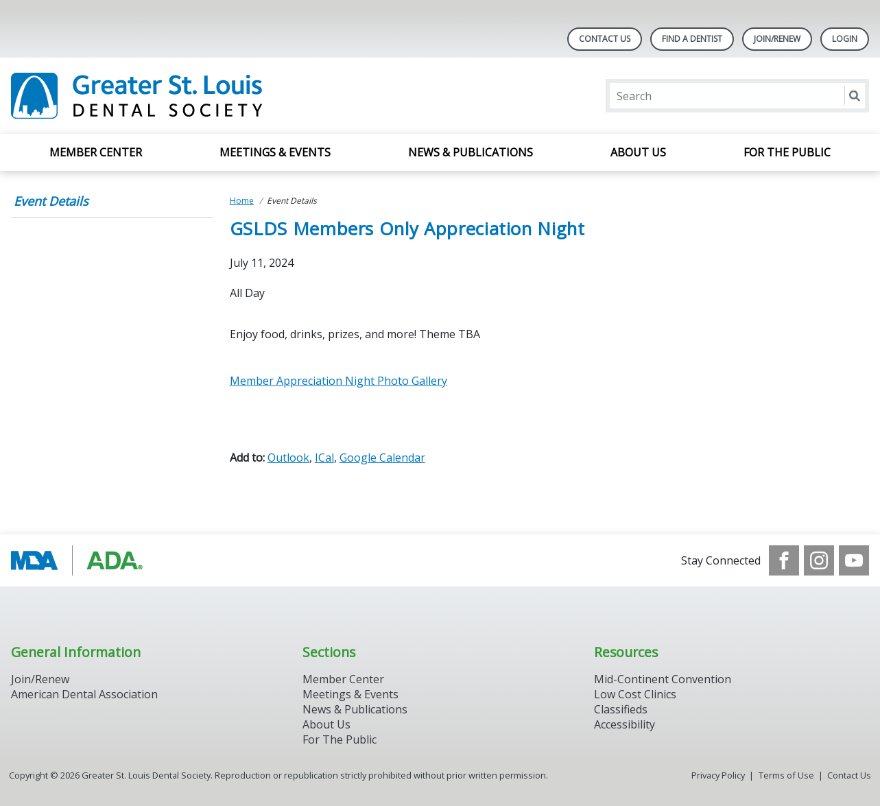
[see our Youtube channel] (854, 560)
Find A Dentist (692, 39)
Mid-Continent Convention (662, 679)
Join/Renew (777, 39)
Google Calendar (382, 457)
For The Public (339, 739)
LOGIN (844, 39)
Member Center (95, 152)
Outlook (288, 457)
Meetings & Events (275, 152)
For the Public (787, 152)
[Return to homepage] (188, 95)
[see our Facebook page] (784, 560)
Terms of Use (786, 775)
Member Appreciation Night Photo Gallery (338, 380)
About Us (638, 152)
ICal (324, 457)
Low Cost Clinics (635, 694)
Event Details (51, 201)
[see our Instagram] (819, 560)
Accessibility (624, 724)
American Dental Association (84, 694)
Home (242, 200)
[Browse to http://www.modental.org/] (80, 560)
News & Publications (470, 152)
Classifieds (620, 709)
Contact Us (604, 39)
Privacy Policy (718, 775)
